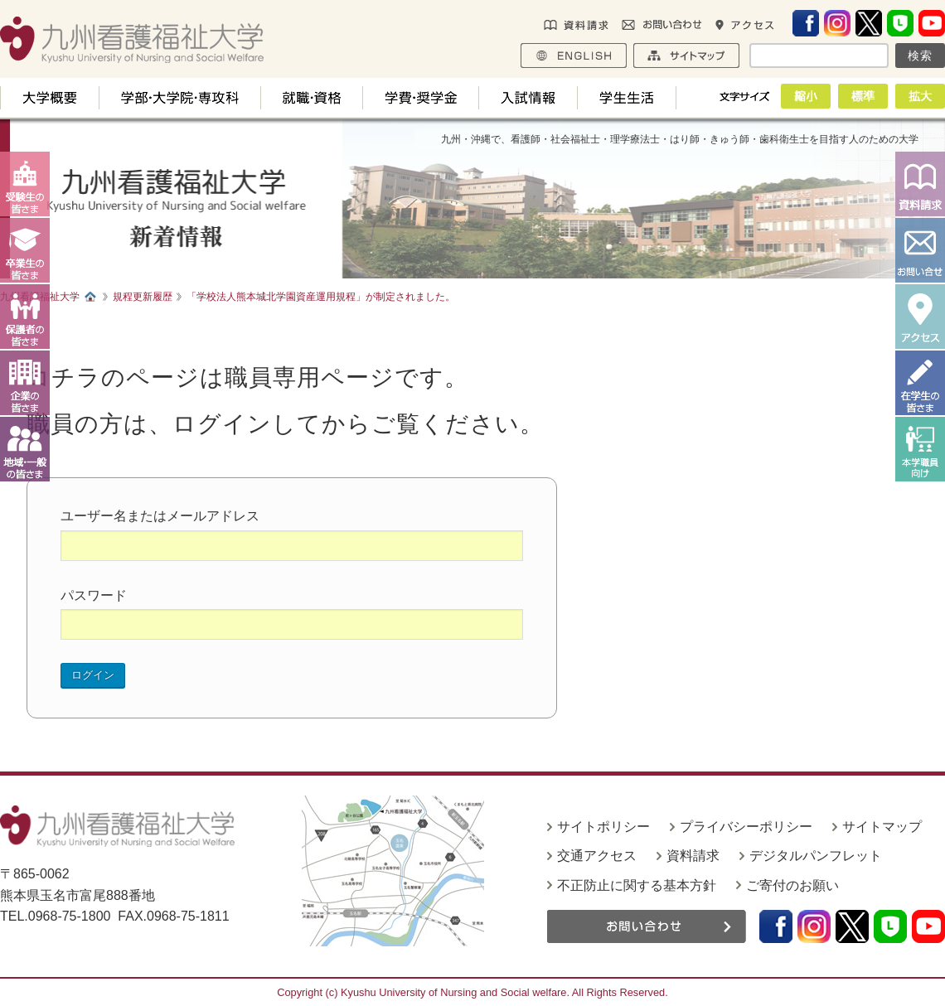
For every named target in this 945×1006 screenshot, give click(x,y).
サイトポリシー (603, 827)
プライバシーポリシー (746, 827)
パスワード (94, 595)
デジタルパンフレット (815, 856)
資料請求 (693, 856)
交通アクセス (597, 856)
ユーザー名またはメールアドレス (160, 516)
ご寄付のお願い (792, 885)
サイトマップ (882, 827)
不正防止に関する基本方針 (636, 885)
